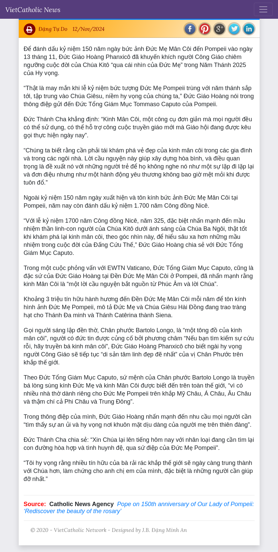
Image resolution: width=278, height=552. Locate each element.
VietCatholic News (33, 9)
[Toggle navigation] (263, 9)
